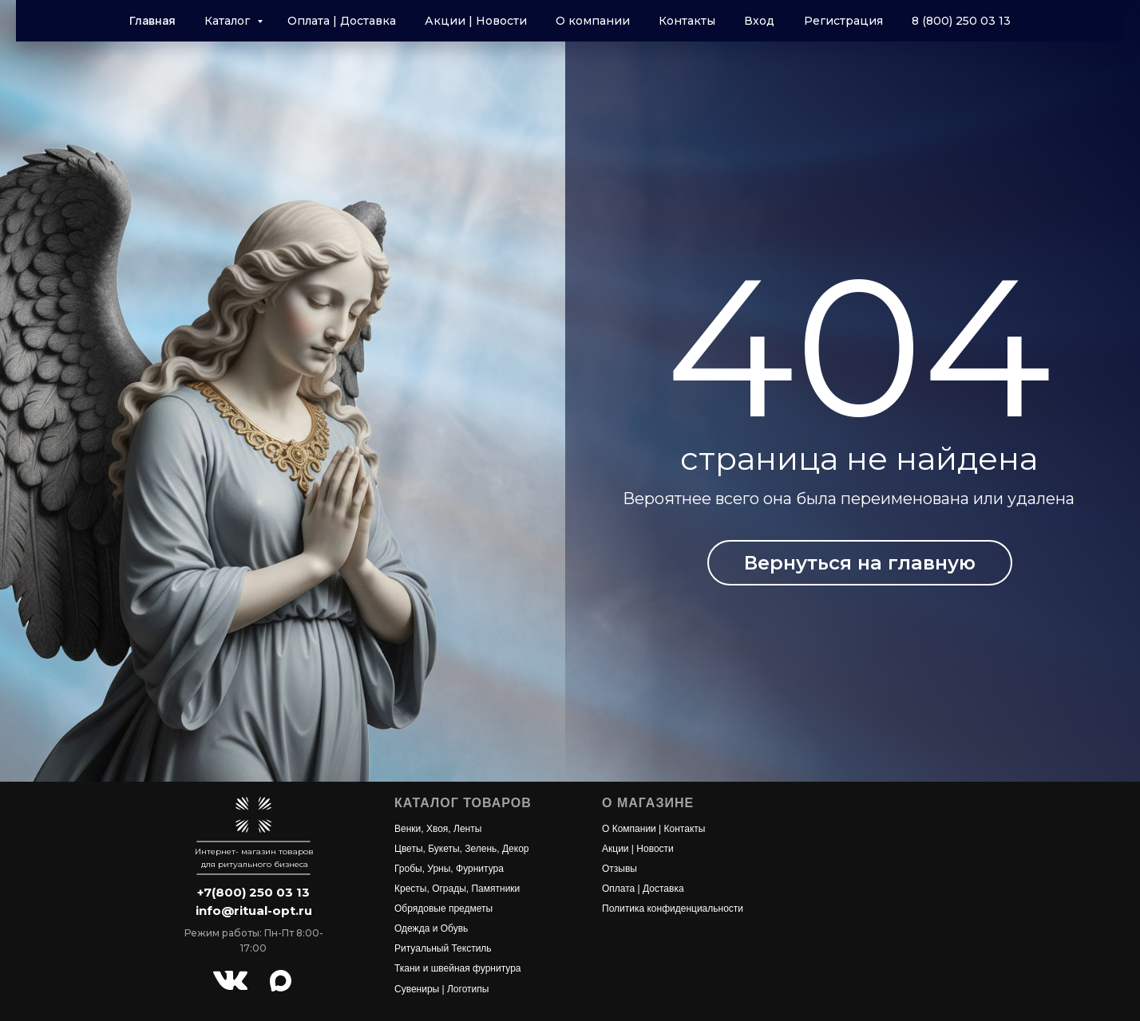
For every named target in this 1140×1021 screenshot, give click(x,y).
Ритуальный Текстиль (443, 948)
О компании (593, 21)
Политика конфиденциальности (672, 908)
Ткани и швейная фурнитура (457, 968)
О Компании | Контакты (653, 828)
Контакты (687, 21)
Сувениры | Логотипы (441, 989)
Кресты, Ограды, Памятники (457, 888)
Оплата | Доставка (341, 21)
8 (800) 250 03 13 (961, 21)
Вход (759, 21)
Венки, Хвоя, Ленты (437, 828)
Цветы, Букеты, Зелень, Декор (461, 848)
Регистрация (843, 21)
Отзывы (619, 868)
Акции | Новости (476, 21)
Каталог (228, 21)
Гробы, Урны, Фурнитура (449, 868)
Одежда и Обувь (431, 928)
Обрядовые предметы (443, 908)
